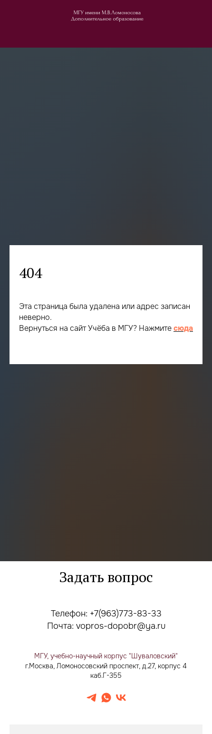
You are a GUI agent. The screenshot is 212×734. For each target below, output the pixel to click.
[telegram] (91, 698)
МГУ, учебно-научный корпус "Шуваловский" (106, 656)
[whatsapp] (106, 698)
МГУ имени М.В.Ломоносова (107, 13)
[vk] (121, 698)
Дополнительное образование (107, 19)
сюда (183, 328)
